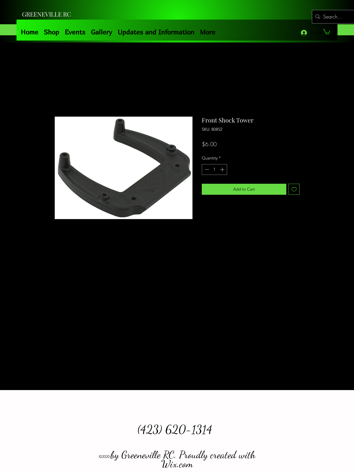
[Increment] (223, 169)
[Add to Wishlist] (294, 189)
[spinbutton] (214, 169)
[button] (326, 31)
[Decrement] (206, 169)
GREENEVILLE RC (46, 14)
